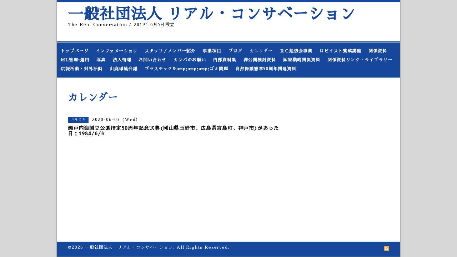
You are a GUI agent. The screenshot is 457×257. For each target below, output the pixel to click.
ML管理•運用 (75, 60)
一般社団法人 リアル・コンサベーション (212, 14)
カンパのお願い (190, 60)
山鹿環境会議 (123, 69)
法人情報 (122, 60)
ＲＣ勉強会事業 (296, 51)
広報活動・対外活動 (81, 69)
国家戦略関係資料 (301, 60)
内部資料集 (224, 60)
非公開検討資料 (259, 60)
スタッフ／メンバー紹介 (170, 51)
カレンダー (261, 51)
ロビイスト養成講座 (340, 51)
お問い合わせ (152, 60)
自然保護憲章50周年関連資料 (265, 69)
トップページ (75, 51)
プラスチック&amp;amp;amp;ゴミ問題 (186, 69)
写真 (101, 60)
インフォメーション (116, 51)
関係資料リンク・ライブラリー (359, 60)
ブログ (235, 51)
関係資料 (377, 51)
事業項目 (212, 51)
